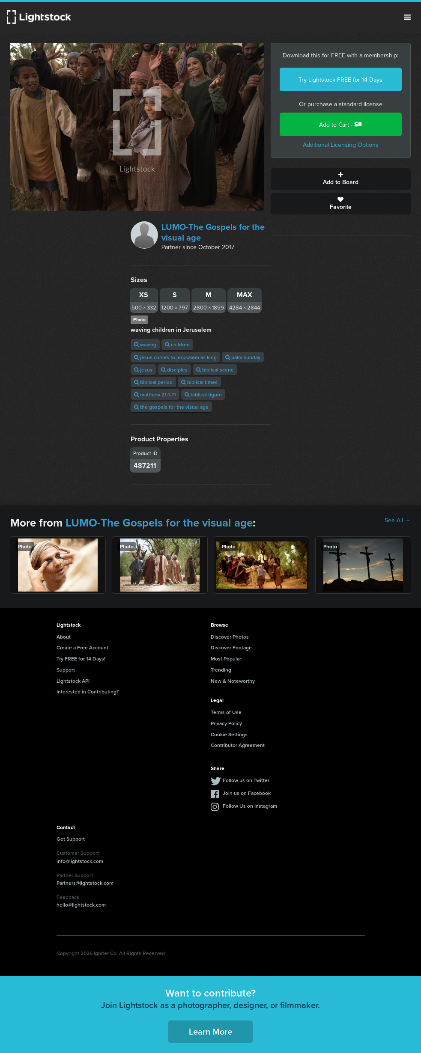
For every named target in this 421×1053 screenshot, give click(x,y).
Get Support (71, 838)
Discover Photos (230, 636)
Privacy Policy (226, 723)
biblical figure (203, 394)
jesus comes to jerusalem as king (175, 357)
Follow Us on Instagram (250, 805)
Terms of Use (226, 712)
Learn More (210, 1031)
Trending (221, 669)
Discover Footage (231, 647)
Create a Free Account (82, 647)
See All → (398, 520)
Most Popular (226, 658)
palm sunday (242, 357)
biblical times (199, 382)
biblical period (153, 382)
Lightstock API (73, 680)
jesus (143, 369)
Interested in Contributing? (88, 691)
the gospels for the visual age (171, 406)
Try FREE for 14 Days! (81, 658)
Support (66, 669)
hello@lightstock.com (81, 904)
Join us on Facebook (247, 793)
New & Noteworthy (233, 680)
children (177, 344)
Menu (407, 17)
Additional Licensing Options (341, 144)
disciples (174, 369)
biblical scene (215, 369)
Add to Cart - (340, 124)
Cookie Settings (229, 734)
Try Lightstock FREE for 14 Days (340, 79)
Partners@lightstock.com (85, 882)
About (64, 636)
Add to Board (340, 179)
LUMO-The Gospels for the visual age (213, 232)
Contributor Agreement (238, 745)
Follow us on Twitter (246, 780)
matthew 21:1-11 (155, 394)
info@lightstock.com (80, 861)
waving (145, 344)
